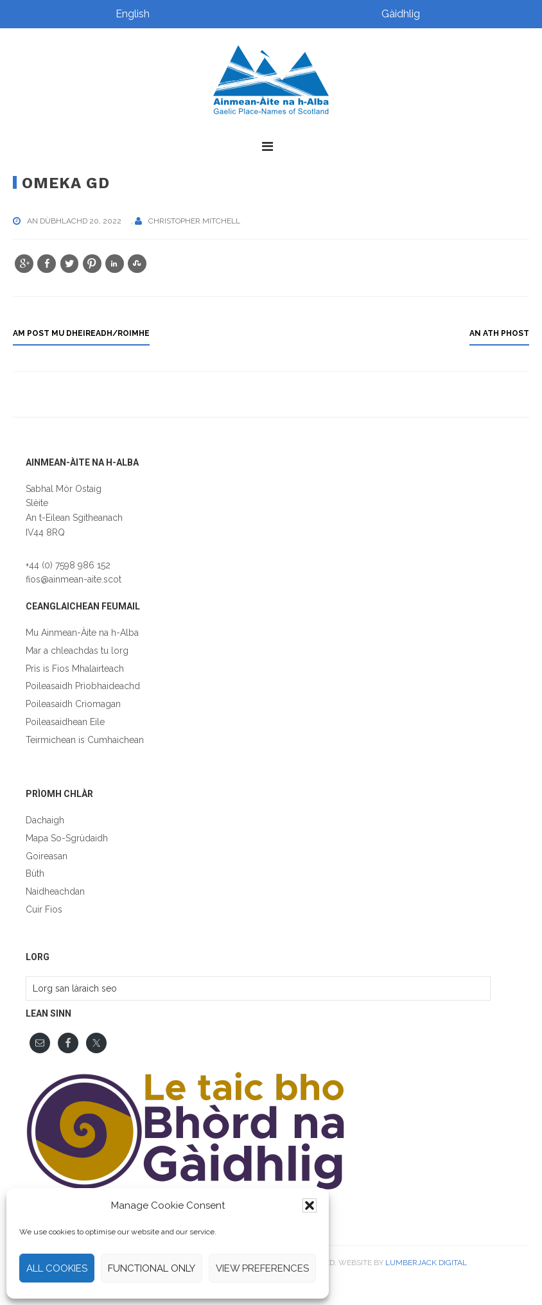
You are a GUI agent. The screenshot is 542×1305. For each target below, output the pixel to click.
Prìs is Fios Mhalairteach (75, 668)
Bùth (35, 873)
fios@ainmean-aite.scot (73, 579)
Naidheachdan (55, 891)
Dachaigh (45, 820)
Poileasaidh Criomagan (73, 704)
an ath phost (499, 333)
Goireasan (46, 856)
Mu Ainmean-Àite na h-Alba (82, 632)
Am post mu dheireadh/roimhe (81, 333)
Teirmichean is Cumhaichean (85, 740)
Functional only (151, 1268)
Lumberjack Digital (426, 1262)
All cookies (56, 1268)
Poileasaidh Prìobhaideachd (83, 686)
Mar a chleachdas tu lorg (77, 650)
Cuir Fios (44, 909)
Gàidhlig (400, 14)
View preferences (262, 1268)
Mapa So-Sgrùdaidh (67, 838)
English (133, 14)
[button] (309, 1205)
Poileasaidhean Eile (65, 722)
